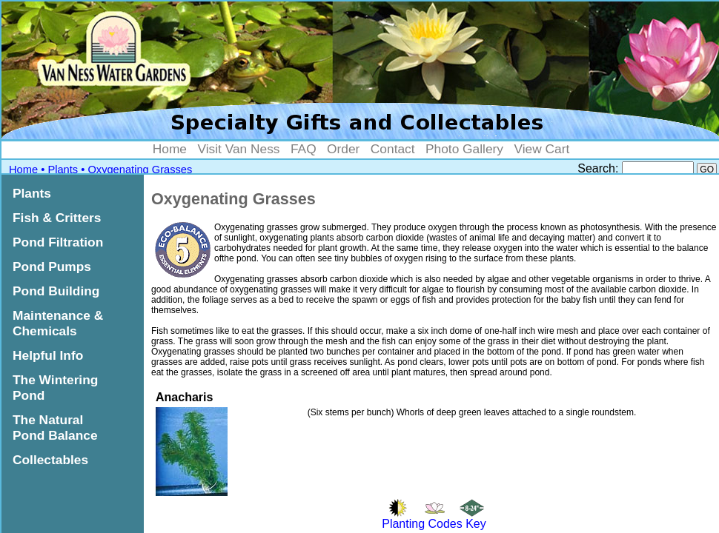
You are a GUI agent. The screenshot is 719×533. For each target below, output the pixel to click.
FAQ (304, 148)
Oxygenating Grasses (139, 169)
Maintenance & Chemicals (58, 323)
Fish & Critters (57, 217)
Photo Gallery (464, 148)
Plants (62, 169)
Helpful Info (48, 355)
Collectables (50, 459)
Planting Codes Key (434, 523)
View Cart (541, 148)
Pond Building (56, 291)
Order (343, 148)
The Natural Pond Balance (55, 427)
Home (170, 148)
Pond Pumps (52, 266)
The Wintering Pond (55, 387)
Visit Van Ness (238, 148)
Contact (393, 148)
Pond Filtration (58, 242)
